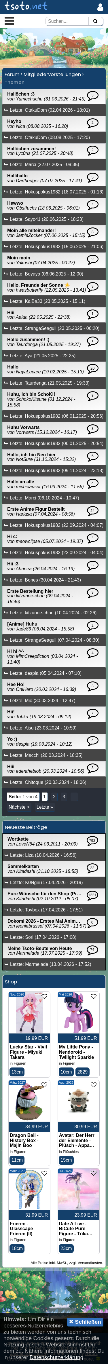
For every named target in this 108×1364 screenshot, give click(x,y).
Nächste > (19, 807)
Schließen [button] (85, 1322)
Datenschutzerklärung (57, 1357)
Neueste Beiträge (26, 827)
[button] (9, 20)
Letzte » (45, 807)
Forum (12, 74)
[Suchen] (95, 21)
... (74, 796)
